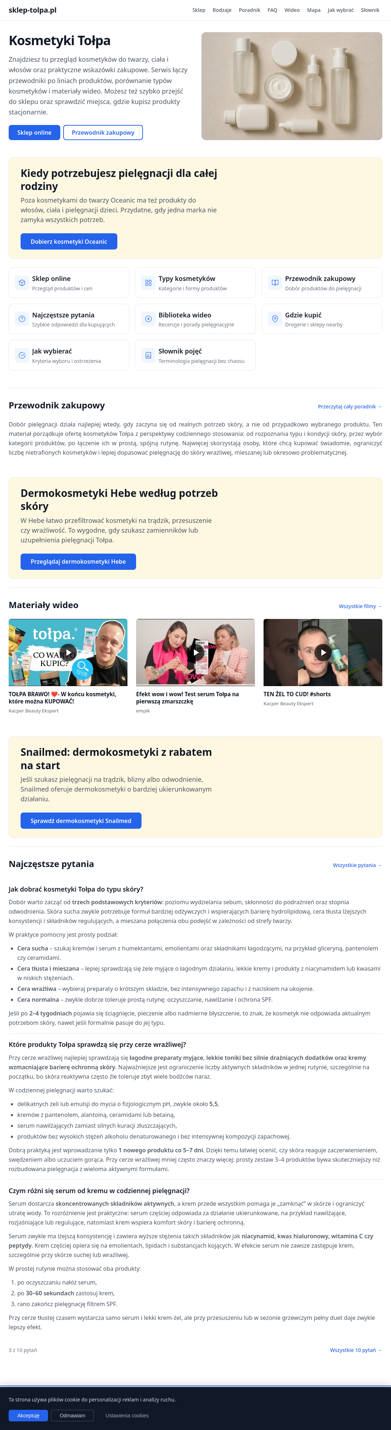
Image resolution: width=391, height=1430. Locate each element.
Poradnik (250, 9)
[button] (68, 652)
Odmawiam (72, 1415)
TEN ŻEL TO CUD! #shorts (297, 694)
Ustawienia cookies (127, 1415)
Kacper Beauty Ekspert (33, 710)
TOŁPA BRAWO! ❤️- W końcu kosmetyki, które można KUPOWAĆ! (62, 697)
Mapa (314, 9)
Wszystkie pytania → (357, 865)
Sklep (198, 9)
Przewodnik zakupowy (103, 132)
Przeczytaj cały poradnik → (350, 406)
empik (143, 710)
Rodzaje (222, 9)
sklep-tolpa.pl (33, 10)
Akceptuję (28, 1415)
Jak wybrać (340, 9)
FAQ (272, 9)
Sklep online (34, 132)
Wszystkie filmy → (360, 606)
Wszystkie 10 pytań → (356, 1350)
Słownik (370, 9)
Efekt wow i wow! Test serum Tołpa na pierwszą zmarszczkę (187, 697)
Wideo (292, 9)
